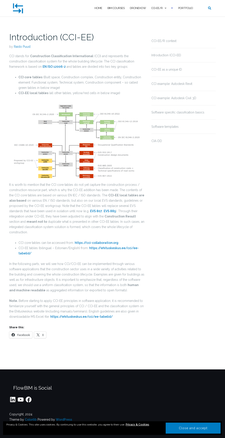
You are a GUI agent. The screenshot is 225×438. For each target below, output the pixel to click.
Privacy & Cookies (137, 424)
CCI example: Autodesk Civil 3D (173, 98)
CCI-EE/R (157, 8)
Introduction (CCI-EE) (51, 37)
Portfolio (185, 8)
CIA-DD (156, 141)
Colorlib (31, 419)
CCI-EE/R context (163, 41)
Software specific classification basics (177, 112)
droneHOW (138, 8)
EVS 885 (110, 211)
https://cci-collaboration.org (96, 243)
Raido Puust (22, 46)
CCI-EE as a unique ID (166, 69)
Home (98, 8)
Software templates (165, 126)
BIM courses (116, 8)
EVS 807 (96, 211)
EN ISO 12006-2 (54, 66)
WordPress (64, 419)
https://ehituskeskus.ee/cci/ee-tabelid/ (81, 316)
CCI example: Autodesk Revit (171, 84)
